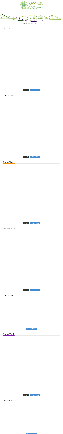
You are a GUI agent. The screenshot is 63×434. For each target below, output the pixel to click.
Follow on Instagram (34, 89)
